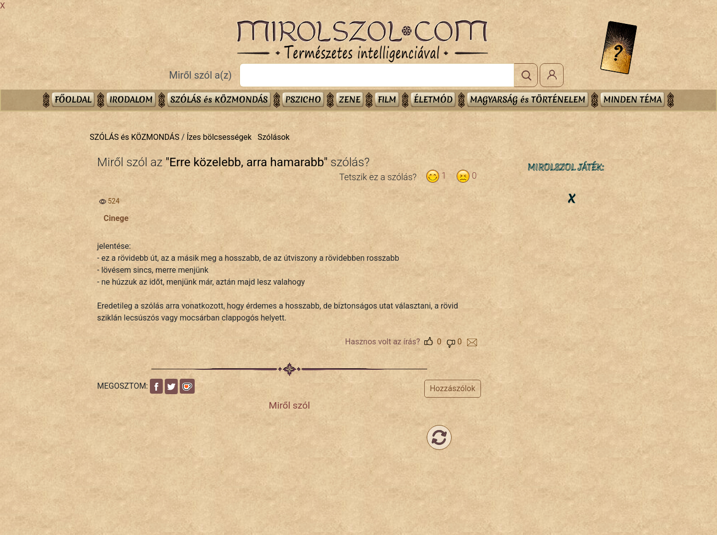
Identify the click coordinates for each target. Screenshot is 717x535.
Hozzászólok (452, 388)
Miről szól (289, 405)
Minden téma (632, 99)
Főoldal (73, 99)
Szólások (273, 137)
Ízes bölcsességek (219, 137)
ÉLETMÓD (433, 99)
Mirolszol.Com (362, 41)
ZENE (349, 99)
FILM (387, 99)
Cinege (116, 218)
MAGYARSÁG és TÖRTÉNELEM (528, 99)
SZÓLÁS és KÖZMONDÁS (219, 99)
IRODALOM (131, 99)
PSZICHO (303, 99)
